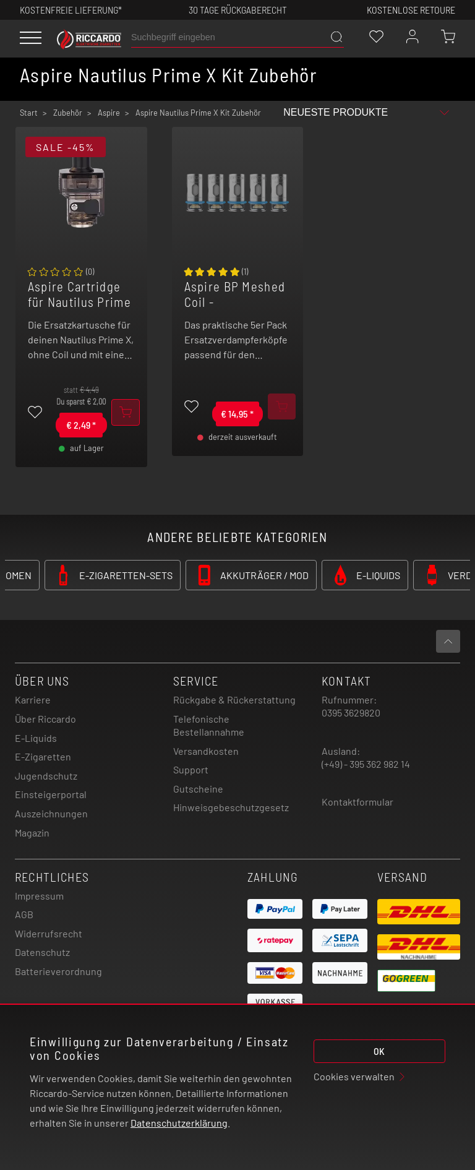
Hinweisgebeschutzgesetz (231, 807)
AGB (24, 914)
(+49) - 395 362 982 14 (366, 764)
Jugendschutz (46, 775)
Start (29, 113)
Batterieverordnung (58, 971)
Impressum (39, 895)
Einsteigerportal (51, 794)
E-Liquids (36, 738)
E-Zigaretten (43, 756)
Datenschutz (42, 952)
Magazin (32, 832)
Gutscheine (198, 788)
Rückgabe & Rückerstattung (234, 699)
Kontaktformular (357, 801)
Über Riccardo (45, 719)
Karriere (33, 699)
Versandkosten (206, 751)
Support (190, 769)
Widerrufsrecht (48, 933)
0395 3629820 (351, 712)
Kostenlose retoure (411, 9)
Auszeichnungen (51, 813)
